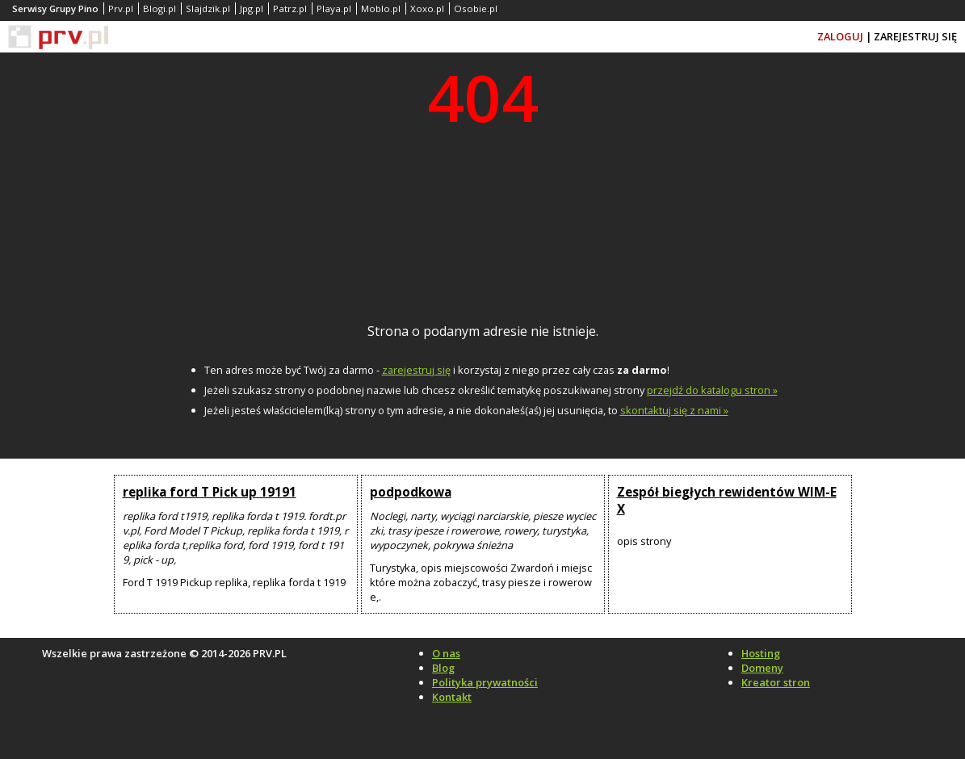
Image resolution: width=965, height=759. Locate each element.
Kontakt (452, 697)
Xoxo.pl (427, 8)
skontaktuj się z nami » (674, 410)
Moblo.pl (381, 8)
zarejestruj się (416, 370)
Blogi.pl (159, 8)
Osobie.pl (475, 8)
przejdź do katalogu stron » (712, 390)
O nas (446, 653)
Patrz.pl (290, 8)
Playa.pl (334, 8)
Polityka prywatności (485, 682)
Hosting (760, 653)
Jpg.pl (251, 8)
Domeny (762, 667)
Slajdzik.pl (208, 8)
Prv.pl (120, 8)
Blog (443, 667)
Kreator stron (775, 682)
